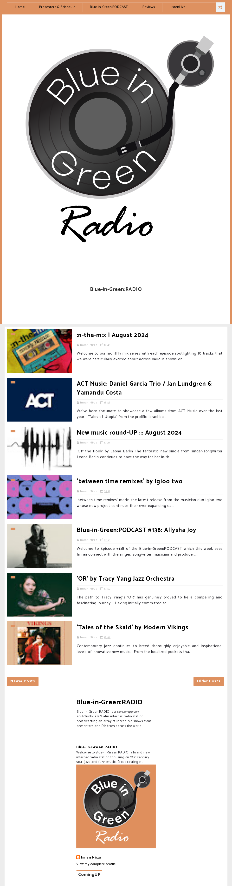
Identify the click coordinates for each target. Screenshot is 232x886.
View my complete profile (96, 864)
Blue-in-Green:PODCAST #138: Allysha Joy (136, 530)
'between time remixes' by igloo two (130, 482)
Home (20, 7)
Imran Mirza (91, 857)
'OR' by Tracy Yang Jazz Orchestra (126, 579)
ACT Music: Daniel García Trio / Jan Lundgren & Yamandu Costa (144, 388)
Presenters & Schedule (57, 7)
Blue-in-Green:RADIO (109, 702)
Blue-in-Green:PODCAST (109, 7)
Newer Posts (22, 681)
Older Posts (208, 681)
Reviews (148, 7)
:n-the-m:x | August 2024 (112, 335)
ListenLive (178, 7)
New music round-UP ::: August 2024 (129, 433)
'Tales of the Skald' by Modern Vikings (132, 628)
